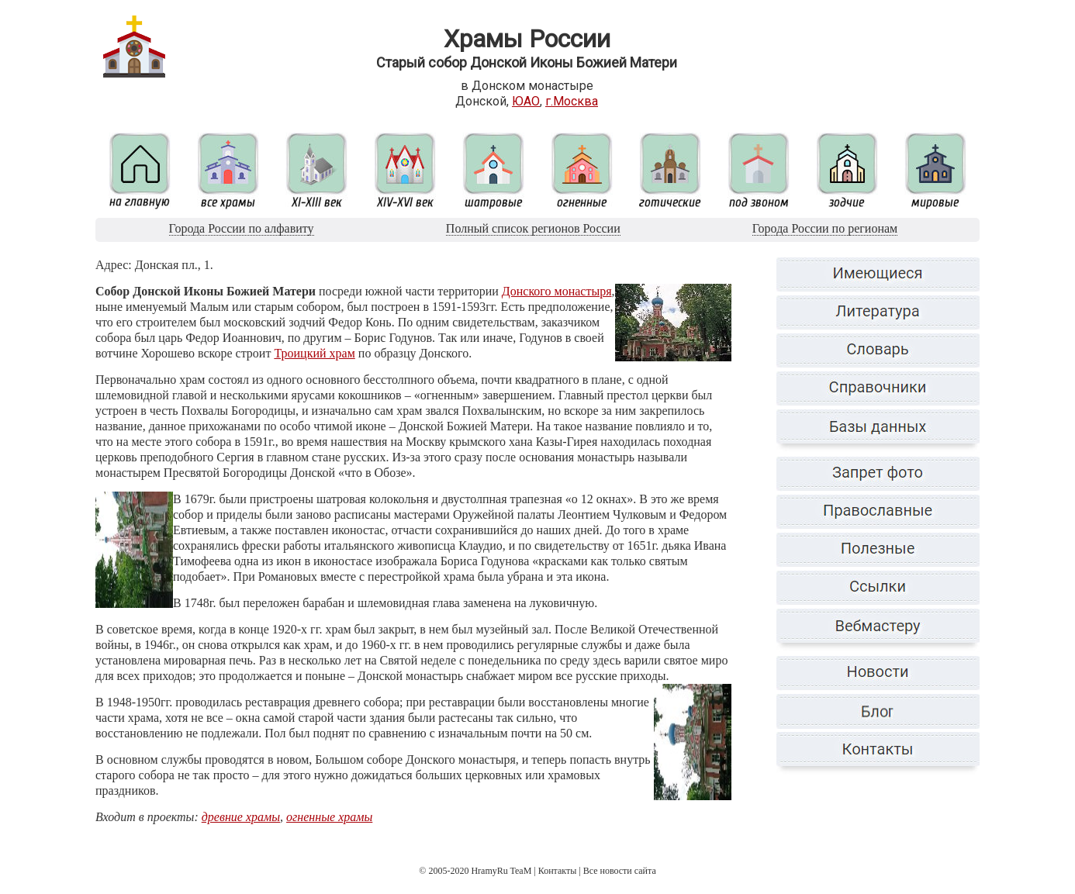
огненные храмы (329, 816)
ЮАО (526, 101)
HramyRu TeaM (501, 870)
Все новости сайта (619, 870)
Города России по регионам (824, 228)
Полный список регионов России (533, 228)
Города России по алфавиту (241, 228)
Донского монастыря (557, 291)
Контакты (557, 870)
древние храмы (241, 816)
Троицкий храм (314, 353)
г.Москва (571, 101)
